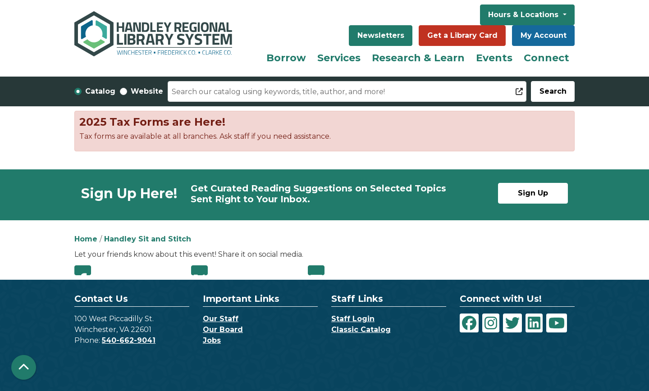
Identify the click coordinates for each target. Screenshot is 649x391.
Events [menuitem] (494, 58)
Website (147, 91)
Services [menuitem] (339, 58)
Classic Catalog (361, 329)
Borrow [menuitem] (286, 58)
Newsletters (380, 35)
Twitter (199, 270)
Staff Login (353, 318)
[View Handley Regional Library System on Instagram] (490, 323)
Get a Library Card (462, 35)
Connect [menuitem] (546, 58)
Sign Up (533, 193)
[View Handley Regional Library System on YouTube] (556, 323)
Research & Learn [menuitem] (418, 58)
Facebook (82, 270)
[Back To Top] (23, 367)
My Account (544, 35)
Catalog (100, 91)
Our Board (223, 329)
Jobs (212, 340)
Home (85, 239)
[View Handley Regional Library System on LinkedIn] (534, 323)
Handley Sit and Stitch (147, 239)
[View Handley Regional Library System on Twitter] (512, 323)
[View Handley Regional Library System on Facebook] (469, 323)
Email (316, 270)
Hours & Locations (524, 14)
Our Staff (220, 318)
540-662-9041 (128, 340)
